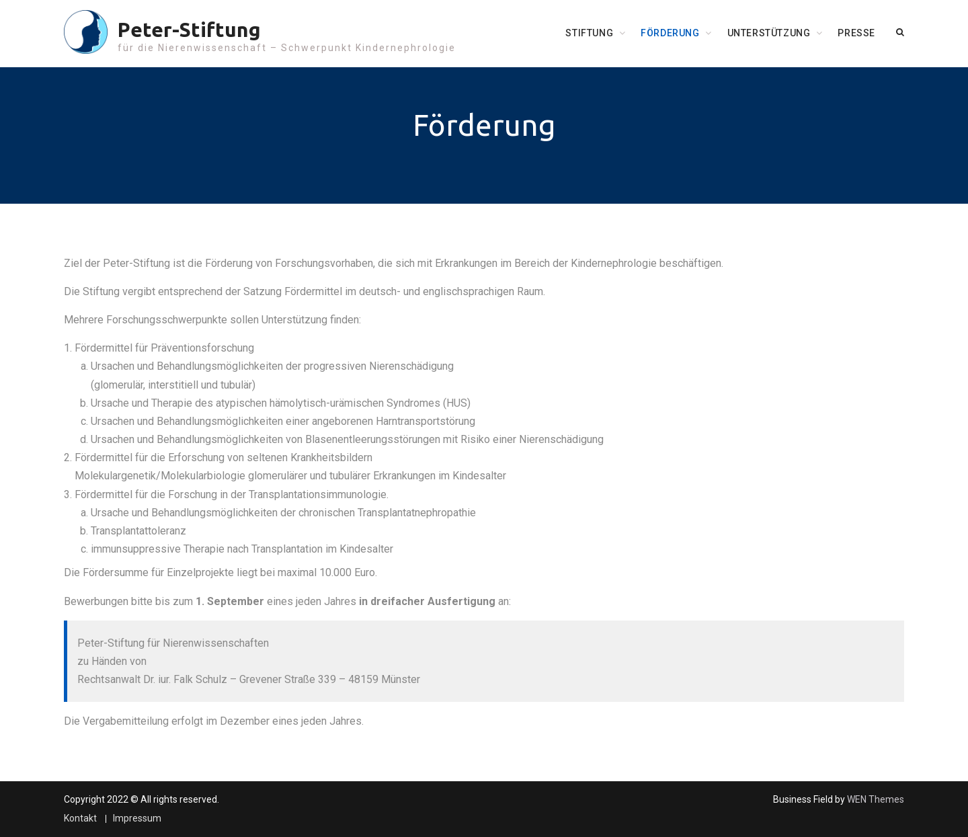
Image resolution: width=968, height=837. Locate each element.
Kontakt (80, 818)
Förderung (670, 33)
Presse (856, 33)
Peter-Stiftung (189, 29)
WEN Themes (875, 799)
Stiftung (589, 33)
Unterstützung (769, 33)
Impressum (137, 818)
